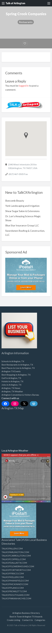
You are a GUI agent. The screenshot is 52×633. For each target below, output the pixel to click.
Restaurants (25, 22)
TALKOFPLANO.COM (13, 587)
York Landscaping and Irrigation (22, 205)
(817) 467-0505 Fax (18, 174)
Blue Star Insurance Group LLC (22, 225)
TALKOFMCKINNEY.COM (15, 584)
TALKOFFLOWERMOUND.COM (18, 566)
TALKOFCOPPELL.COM (14, 559)
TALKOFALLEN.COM (12, 548)
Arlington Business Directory (26, 613)
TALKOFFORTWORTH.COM (16, 570)
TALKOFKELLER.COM (13, 577)
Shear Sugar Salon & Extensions (22, 211)
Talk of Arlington (15, 3)
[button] (26, 135)
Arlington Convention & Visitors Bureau (20, 394)
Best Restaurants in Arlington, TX (17, 364)
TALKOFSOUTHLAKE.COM (15, 595)
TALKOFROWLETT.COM (14, 591)
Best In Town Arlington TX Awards (26, 616)
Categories (40, 620)
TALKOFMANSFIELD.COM (15, 580)
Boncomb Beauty (14, 200)
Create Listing (13, 620)
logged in (24, 85)
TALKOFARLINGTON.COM (15, 552)
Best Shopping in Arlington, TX (16, 374)
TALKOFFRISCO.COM (13, 573)
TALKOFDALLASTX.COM (14, 562)
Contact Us (27, 620)
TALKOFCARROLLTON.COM (16, 555)
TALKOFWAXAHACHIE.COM (16, 598)
